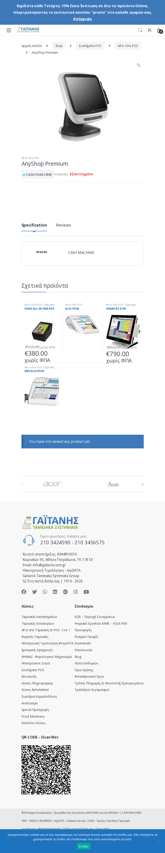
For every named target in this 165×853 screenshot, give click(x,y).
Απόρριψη (82, 18)
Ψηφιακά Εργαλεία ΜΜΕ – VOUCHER (101, 623)
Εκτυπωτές (29, 676)
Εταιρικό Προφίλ (86, 637)
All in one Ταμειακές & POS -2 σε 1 (45, 630)
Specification (34, 225)
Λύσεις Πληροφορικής (37, 683)
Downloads (83, 643)
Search (140, 30)
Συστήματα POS (90, 46)
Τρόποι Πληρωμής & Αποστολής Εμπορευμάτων (109, 683)
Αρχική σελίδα (31, 46)
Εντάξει (84, 846)
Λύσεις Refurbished (35, 690)
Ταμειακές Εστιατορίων (40, 306)
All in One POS (128, 46)
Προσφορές (83, 630)
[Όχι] (159, 841)
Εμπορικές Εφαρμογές (37, 650)
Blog (78, 657)
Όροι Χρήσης (84, 670)
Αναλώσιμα (29, 703)
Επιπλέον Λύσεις (33, 723)
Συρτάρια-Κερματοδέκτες (39, 696)
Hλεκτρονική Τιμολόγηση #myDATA (47, 643)
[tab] (34, 227)
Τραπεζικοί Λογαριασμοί (92, 690)
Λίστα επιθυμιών (86, 663)
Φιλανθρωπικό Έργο (89, 676)
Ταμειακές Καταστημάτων (39, 617)
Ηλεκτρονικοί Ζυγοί (35, 663)
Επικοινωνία (83, 650)
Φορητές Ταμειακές (35, 637)
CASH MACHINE (81, 252)
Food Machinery (33, 716)
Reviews (63, 225)
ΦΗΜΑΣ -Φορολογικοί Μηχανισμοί (46, 657)
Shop (58, 46)
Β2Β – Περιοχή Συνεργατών (95, 617)
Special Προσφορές (35, 710)
